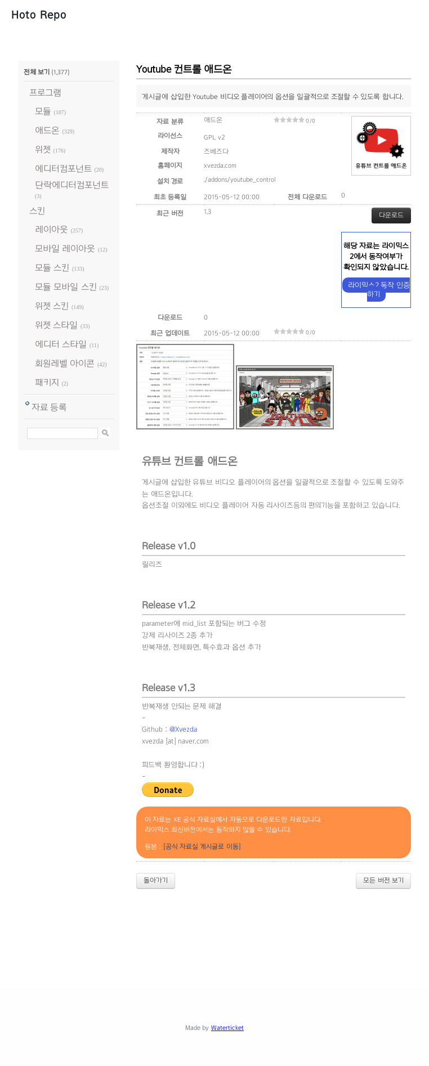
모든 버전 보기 (383, 880)
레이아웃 (51, 229)
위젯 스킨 (52, 306)
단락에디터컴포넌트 (72, 185)
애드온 (47, 130)
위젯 (43, 149)
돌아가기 (156, 880)
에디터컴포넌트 (63, 168)
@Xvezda (183, 729)
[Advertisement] (223, 928)
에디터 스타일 (61, 344)
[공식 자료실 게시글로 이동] (202, 846)
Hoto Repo (38, 14)
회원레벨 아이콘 (65, 363)
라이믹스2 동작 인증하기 (379, 289)
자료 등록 (49, 407)
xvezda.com (220, 165)
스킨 (37, 211)
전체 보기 (37, 72)
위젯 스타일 (56, 325)
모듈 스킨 (52, 267)
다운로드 (391, 215)
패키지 (47, 382)
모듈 (43, 111)
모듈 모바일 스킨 (66, 287)
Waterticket (227, 1028)
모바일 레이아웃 (65, 248)
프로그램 (45, 92)
